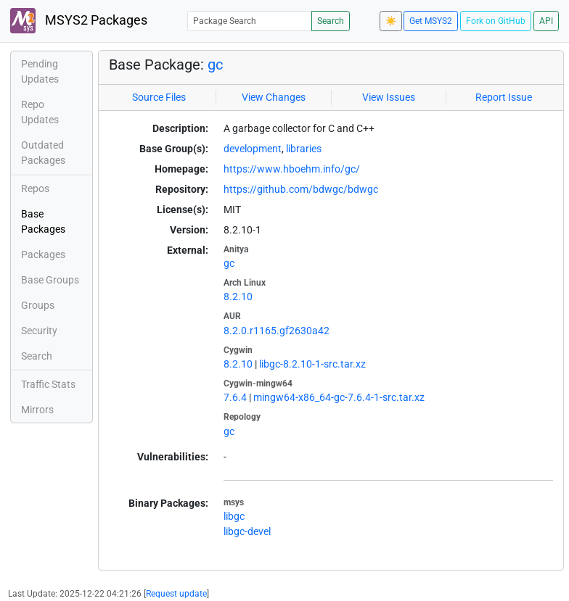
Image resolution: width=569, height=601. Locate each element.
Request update (176, 594)
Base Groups (50, 280)
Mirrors (37, 409)
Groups (37, 305)
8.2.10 (238, 296)
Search (330, 21)
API (546, 21)
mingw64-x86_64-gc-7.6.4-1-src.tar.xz (339, 397)
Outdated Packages (43, 152)
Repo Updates (40, 112)
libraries (304, 148)
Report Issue (503, 97)
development (253, 148)
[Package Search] (249, 20)
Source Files (159, 97)
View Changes (274, 97)
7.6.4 (235, 397)
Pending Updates (40, 71)
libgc (234, 516)
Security (39, 330)
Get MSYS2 (430, 21)
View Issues (388, 97)
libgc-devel (247, 531)
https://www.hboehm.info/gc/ (292, 169)
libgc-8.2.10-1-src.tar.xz (312, 364)
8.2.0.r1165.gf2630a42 (276, 330)
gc (215, 64)
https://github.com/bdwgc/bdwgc (301, 189)
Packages (43, 254)
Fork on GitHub (495, 21)
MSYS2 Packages (78, 20)
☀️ (390, 21)
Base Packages (43, 221)
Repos (35, 188)
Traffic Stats (48, 384)
